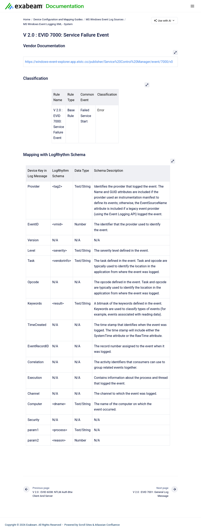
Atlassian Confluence (107, 524)
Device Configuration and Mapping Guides (58, 19)
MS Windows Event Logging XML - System (48, 24)
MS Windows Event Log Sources (105, 19)
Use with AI (164, 20)
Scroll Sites (85, 524)
